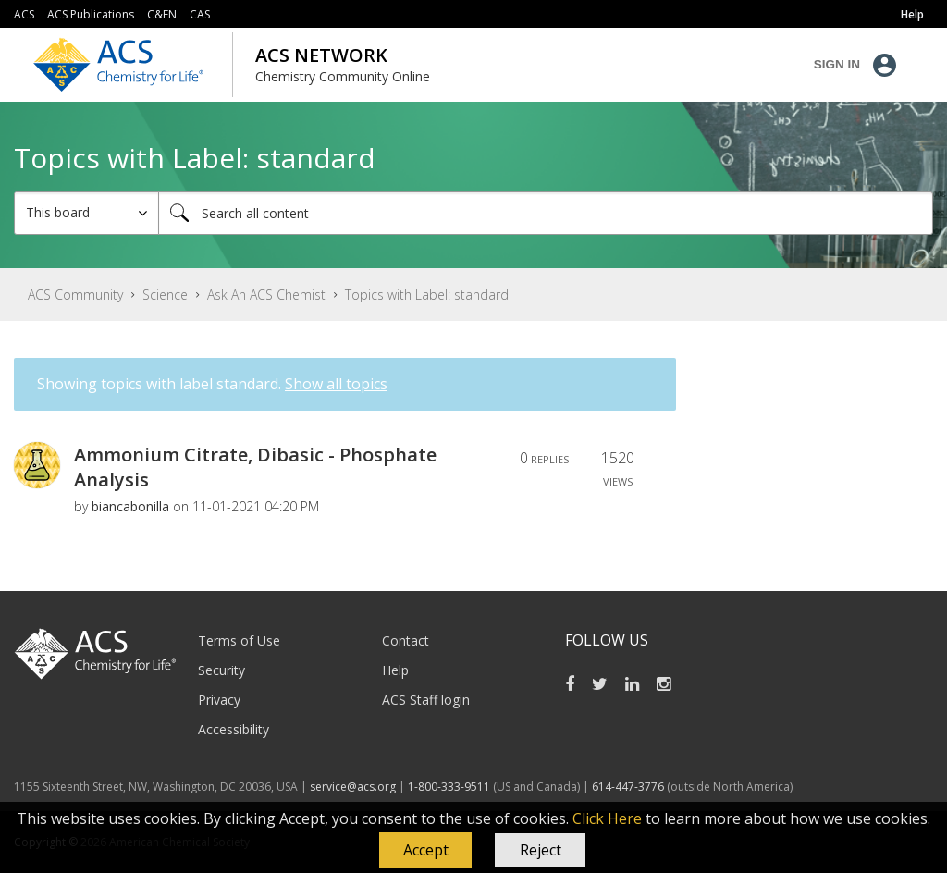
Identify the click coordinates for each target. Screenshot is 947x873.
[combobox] (545, 213)
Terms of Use (239, 640)
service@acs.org (353, 786)
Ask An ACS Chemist (266, 294)
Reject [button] (540, 850)
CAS (200, 14)
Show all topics (336, 384)
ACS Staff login (426, 699)
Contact (405, 640)
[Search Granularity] (86, 213)
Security (221, 670)
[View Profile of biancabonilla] (130, 506)
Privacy (219, 699)
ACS (24, 14)
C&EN (162, 14)
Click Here (607, 818)
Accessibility (233, 729)
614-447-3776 (629, 786)
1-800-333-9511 (449, 786)
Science (165, 294)
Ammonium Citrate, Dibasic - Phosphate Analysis (255, 467)
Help (395, 670)
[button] (425, 850)
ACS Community (75, 294)
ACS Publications (90, 14)
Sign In (837, 64)
